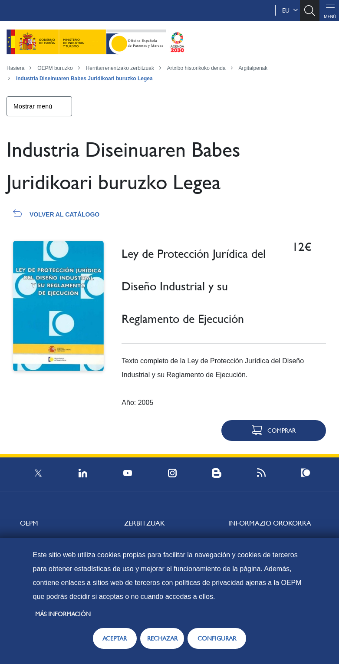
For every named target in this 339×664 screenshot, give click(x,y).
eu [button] (290, 10)
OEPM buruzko (54, 68)
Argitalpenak (253, 68)
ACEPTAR (114, 638)
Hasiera (15, 68)
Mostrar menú (32, 106)
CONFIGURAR (216, 638)
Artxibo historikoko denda (196, 68)
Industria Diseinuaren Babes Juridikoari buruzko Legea (84, 79)
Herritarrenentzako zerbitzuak (120, 68)
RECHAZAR (162, 638)
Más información (63, 614)
